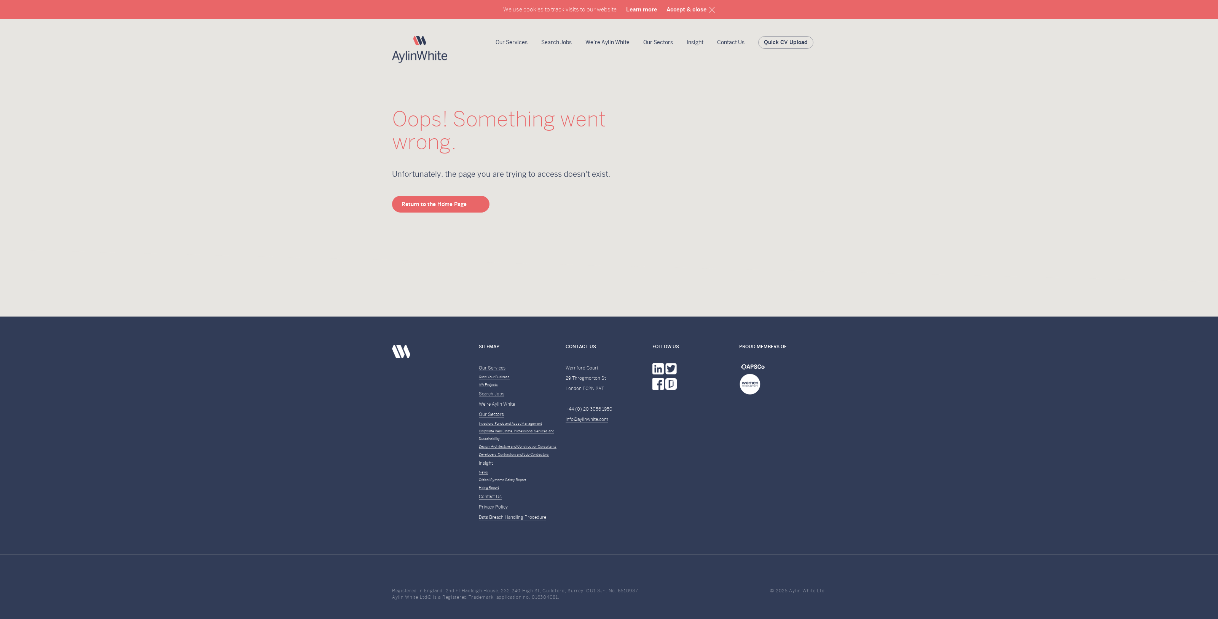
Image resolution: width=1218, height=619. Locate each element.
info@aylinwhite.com (587, 419)
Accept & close (686, 9)
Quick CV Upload (786, 42)
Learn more (641, 9)
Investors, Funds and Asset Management (510, 423)
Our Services (512, 42)
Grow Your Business (494, 377)
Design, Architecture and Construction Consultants (517, 446)
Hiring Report (489, 487)
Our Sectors (658, 42)
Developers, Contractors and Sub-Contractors (514, 454)
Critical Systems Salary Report (502, 480)
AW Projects (488, 385)
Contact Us (731, 42)
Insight (695, 42)
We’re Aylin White (607, 42)
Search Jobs (556, 42)
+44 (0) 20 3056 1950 (589, 409)
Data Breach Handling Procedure (512, 517)
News (483, 472)
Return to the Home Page (434, 204)
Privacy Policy (493, 507)
